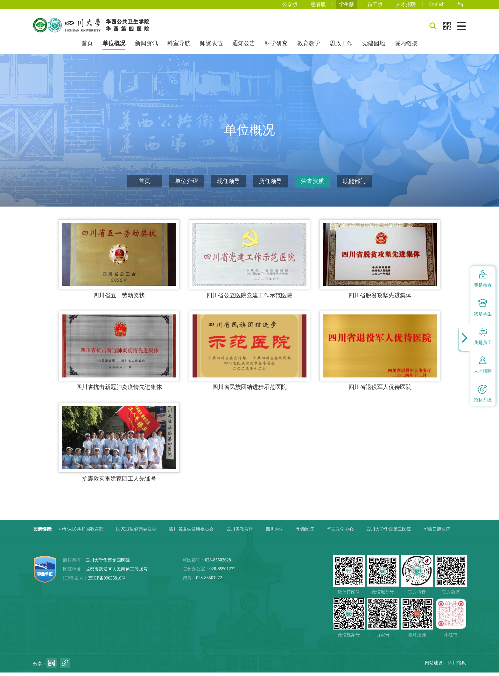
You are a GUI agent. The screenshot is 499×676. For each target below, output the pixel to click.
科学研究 (276, 47)
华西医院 (305, 532)
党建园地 (373, 47)
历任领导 (270, 184)
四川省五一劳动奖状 (119, 299)
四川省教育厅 (239, 532)
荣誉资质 (312, 184)
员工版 (375, 6)
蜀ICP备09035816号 (107, 581)
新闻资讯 (146, 47)
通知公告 (243, 47)
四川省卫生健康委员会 (191, 532)
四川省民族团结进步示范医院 (249, 390)
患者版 (318, 6)
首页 (87, 47)
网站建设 (434, 666)
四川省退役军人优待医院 (379, 390)
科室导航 (178, 47)
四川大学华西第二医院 (388, 532)
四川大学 (275, 532)
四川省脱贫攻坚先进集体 (379, 299)
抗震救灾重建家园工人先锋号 (119, 482)
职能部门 (354, 184)
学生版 (346, 6)
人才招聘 (406, 6)
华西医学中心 (340, 532)
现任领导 (228, 184)
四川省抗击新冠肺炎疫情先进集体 (119, 390)
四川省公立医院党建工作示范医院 (249, 299)
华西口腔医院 (437, 532)
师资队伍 (211, 47)
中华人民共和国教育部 (81, 532)
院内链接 (406, 47)
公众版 (290, 6)
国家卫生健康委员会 (136, 532)
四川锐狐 (457, 666)
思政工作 (341, 47)
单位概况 (113, 47)
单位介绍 (186, 184)
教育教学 (308, 47)
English (437, 6)
